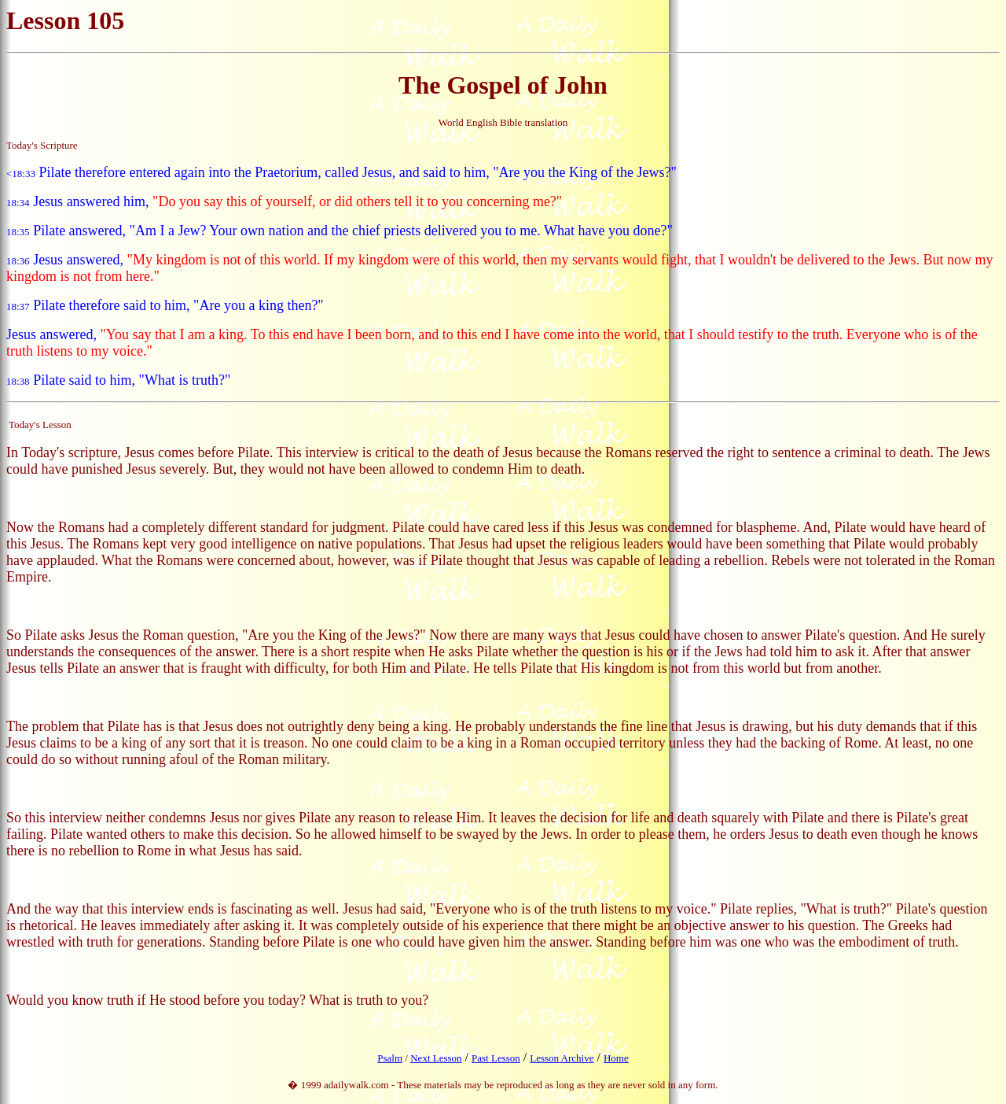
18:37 (18, 306)
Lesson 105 (65, 20)
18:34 (18, 203)
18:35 (18, 232)
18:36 (18, 261)
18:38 (18, 381)
